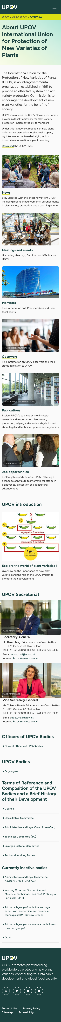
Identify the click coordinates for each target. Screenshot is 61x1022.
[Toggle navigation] (54, 7)
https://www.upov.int (26, 658)
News (6, 192)
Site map (7, 1012)
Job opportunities (15, 472)
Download (8, 145)
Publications (11, 410)
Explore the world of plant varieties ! (29, 566)
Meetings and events (17, 250)
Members (9, 303)
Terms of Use (9, 1008)
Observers (9, 357)
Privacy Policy (31, 1008)
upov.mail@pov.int (22, 717)
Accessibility (26, 1012)
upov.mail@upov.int (23, 654)
